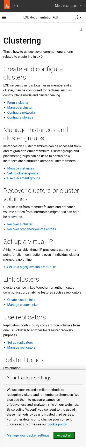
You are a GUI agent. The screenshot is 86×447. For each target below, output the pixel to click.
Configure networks (21, 112)
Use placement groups (23, 178)
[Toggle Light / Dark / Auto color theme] (76, 17)
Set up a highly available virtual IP (31, 267)
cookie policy (57, 424)
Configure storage (20, 117)
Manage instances (20, 168)
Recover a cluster (19, 224)
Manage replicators (21, 347)
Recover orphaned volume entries (31, 229)
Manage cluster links (22, 305)
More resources (66, 6)
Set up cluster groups (22, 173)
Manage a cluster (20, 107)
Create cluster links (21, 300)
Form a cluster (17, 103)
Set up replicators (20, 342)
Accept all (64, 435)
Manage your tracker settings (28, 435)
